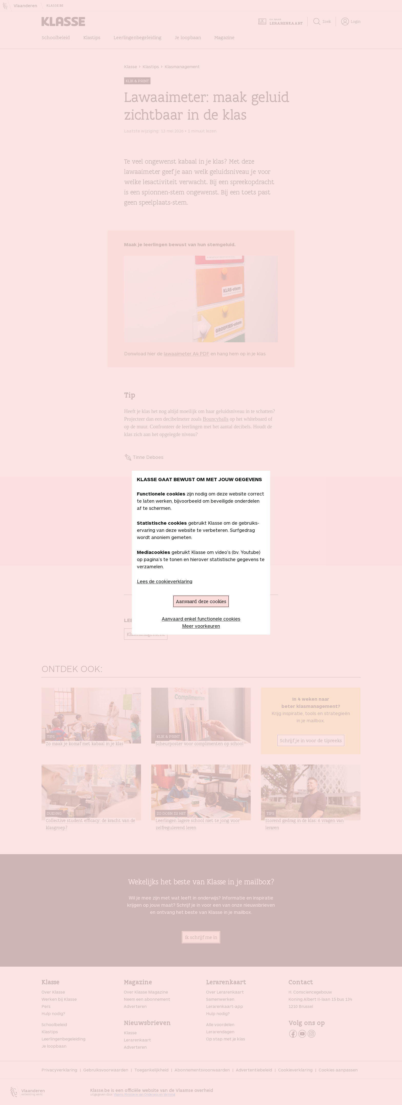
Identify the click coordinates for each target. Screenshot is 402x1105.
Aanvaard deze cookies (201, 601)
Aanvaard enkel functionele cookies (201, 619)
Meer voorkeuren (201, 626)
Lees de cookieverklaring (164, 581)
